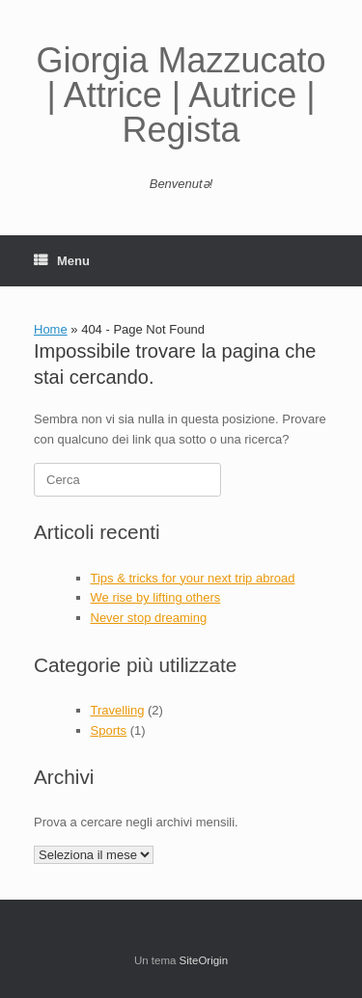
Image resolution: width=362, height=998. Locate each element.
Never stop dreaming (149, 617)
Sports (109, 730)
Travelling (118, 710)
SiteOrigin (204, 960)
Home (51, 329)
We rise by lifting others (156, 597)
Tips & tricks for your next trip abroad (193, 578)
